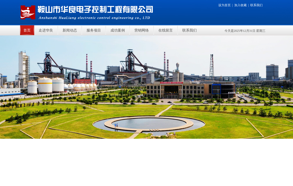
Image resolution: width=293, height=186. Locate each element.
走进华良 (46, 30)
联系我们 (256, 5)
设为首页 (224, 5)
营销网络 (141, 30)
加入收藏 (240, 5)
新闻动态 (70, 30)
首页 (27, 30)
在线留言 (165, 30)
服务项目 (94, 30)
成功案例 (117, 30)
